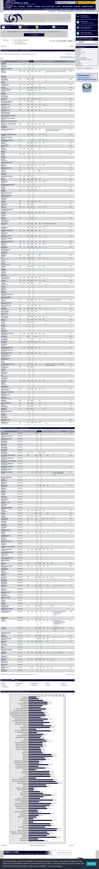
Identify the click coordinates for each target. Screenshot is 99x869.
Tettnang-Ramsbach (6, 634)
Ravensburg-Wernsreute (7, 351)
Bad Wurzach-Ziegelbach (7, 141)
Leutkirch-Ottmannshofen (7, 553)
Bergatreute (4, 484)
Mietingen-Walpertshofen (7, 295)
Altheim (4, 83)
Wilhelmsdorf (4, 663)
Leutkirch (4, 281)
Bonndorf (3, 495)
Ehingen (3, 188)
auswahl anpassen (78, 11)
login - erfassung (19, 24)
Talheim (4, 621)
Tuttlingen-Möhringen (6, 640)
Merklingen (3, 290)
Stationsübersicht (60, 27)
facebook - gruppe (81, 52)
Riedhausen (4, 586)
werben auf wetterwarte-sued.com (84, 59)
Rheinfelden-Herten (5, 357)
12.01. (23, 61)
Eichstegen (4, 199)
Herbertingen (4, 225)
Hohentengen (4, 234)
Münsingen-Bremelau (6, 304)
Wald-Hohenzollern (5, 396)
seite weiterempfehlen (82, 57)
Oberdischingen (5, 312)
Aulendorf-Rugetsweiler (7, 437)
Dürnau (4, 180)
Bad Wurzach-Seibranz (6, 138)
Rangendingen (4, 340)
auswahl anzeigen (61, 11)
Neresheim (5, 309)
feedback (70, 853)
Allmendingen (4, 80)
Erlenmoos (3, 208)
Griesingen (4, 523)
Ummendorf (4, 382)
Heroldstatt (3, 528)
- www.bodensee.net (88, 68)
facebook (79, 50)
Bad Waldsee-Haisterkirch (7, 130)
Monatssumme (70, 61)
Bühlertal (4, 172)
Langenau (4, 270)
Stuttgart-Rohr (4, 619)
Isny (5, 259)
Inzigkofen (3, 256)
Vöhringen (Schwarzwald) (7, 393)
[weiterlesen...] (58, 624)
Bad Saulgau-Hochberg (6, 103)
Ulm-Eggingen (4, 379)
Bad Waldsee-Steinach (6, 470)
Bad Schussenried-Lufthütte (8, 119)
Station (2, 61)
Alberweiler (4, 77)
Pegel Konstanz (79, 68)
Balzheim (4, 481)
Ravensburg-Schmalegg (7, 348)
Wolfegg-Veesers (5, 668)
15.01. (35, 61)
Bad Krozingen (4, 97)
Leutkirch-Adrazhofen (6, 550)
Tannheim (4, 629)
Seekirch (3, 601)
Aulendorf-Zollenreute (6, 440)
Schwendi (3, 371)
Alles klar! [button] (91, 864)
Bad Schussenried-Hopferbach (8, 117)
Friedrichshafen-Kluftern (7, 211)
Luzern (3, 287)
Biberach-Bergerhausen (7, 163)
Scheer (3, 362)
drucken (59, 853)
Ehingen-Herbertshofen (6, 194)
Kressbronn (4, 545)
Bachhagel (3, 94)
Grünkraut (3, 216)
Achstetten (3, 64)
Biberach (4, 150)
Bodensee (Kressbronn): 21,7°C (51, 9)
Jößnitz (4, 262)
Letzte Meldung (21, 431)
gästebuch (79, 48)
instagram (79, 54)
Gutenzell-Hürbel (5, 222)
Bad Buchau (4, 445)
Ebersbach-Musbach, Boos (7, 186)
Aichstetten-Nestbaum (6, 70)
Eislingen (3, 202)
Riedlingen (3, 590)
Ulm (4, 376)
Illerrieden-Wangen (5, 251)
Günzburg (4, 525)
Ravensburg (4, 343)
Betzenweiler (4, 486)
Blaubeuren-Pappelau (6, 169)
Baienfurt (5, 144)
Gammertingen (4, 520)
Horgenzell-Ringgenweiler (7, 242)
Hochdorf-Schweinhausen (7, 231)
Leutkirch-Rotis (5, 556)
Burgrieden (4, 175)
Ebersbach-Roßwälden (6, 509)
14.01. (31, 61)
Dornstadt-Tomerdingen (7, 177)
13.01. (27, 61)
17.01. (43, 61)
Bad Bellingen (4, 442)
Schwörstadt (4, 374)
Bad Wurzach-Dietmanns (7, 473)
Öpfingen (4, 321)
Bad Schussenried (5, 105)
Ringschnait (5, 596)
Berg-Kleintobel (5, 147)
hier (48, 31)
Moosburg (3, 301)
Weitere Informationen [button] (55, 866)
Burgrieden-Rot (5, 500)
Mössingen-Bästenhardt (7, 567)
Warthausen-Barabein (6, 412)
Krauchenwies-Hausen (6, 542)
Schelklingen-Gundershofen (8, 365)
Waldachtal (6, 399)
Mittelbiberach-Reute (6, 298)
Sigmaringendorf (5, 607)
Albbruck (3, 73)
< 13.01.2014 (3, 46)
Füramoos (3, 213)
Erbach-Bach (4, 205)
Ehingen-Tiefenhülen (6, 197)
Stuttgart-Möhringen (6, 612)
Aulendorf (5, 89)
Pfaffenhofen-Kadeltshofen (7, 334)
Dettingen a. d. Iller (5, 503)
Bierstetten (3, 166)
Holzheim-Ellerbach (6, 531)
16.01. (39, 61)
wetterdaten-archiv (89, 11)
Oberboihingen (4, 570)
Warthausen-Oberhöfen (6, 651)
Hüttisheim (3, 245)
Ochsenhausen (5, 318)
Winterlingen (4, 418)
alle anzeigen (70, 11)
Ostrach (3, 323)
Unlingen (4, 385)
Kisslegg (4, 539)
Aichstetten (4, 67)
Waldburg (4, 401)
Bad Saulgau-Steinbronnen (7, 459)
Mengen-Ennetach (5, 561)
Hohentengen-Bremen (6, 237)
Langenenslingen (5, 279)
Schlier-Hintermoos (5, 599)
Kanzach (5, 265)
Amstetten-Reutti (5, 86)
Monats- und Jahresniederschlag (37, 845)
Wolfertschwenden (5, 421)
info (14, 24)
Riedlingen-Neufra (5, 360)
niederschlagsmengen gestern (86, 38)
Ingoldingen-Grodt (5, 537)
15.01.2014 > (72, 46)
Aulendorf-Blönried (5, 91)
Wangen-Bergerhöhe (6, 404)
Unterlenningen (5, 387)
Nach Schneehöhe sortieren (67, 57)
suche (78, 56)
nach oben (64, 853)
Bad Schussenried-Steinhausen (8, 462)
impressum (79, 63)
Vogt (3, 648)
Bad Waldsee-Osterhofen (7, 468)
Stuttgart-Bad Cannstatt (7, 610)
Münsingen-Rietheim (6, 307)
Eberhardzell (4, 183)
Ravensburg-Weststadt (6, 354)
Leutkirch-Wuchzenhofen (7, 559)
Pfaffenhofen (4, 332)
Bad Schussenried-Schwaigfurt (8, 125)
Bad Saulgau (4, 100)
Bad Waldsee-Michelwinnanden (8, 135)
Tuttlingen (4, 637)
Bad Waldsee (4, 128)
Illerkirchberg (4, 248)
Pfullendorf (4, 337)
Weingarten (4, 415)
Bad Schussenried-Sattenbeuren (9, 122)
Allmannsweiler (5, 434)
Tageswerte (8, 27)
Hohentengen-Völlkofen (7, 240)
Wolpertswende (5, 423)
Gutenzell (4, 219)
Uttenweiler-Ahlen (5, 390)
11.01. (19, 61)
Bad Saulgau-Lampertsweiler (8, 456)
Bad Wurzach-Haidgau (6, 478)
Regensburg (4, 584)
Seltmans (3, 604)
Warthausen (4, 407)
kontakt (78, 61)
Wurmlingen (4, 671)
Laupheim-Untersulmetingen (8, 548)
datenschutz (79, 64)
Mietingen (4, 293)
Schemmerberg (4, 368)
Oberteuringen (4, 315)
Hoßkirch (3, 534)
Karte (40, 27)
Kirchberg (3, 267)
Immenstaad (4, 253)
